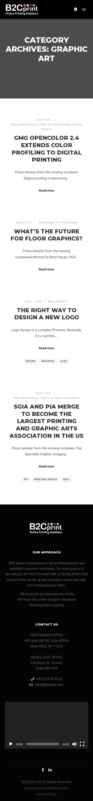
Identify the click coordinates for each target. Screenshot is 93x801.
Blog (14, 124)
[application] (46, 725)
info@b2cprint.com (46, 685)
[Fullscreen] (82, 744)
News (58, 398)
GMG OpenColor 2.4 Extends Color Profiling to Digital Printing (47, 148)
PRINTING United (45, 479)
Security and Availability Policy (46, 788)
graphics (48, 361)
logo (63, 361)
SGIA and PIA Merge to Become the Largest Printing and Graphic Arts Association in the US (46, 421)
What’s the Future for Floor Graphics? (46, 235)
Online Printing (62, 124)
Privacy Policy (46, 794)
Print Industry (69, 222)
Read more (46, 190)
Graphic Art (44, 124)
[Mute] (74, 744)
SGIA (66, 479)
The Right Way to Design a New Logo (46, 314)
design (30, 361)
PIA (26, 479)
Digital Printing (27, 124)
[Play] (11, 744)
